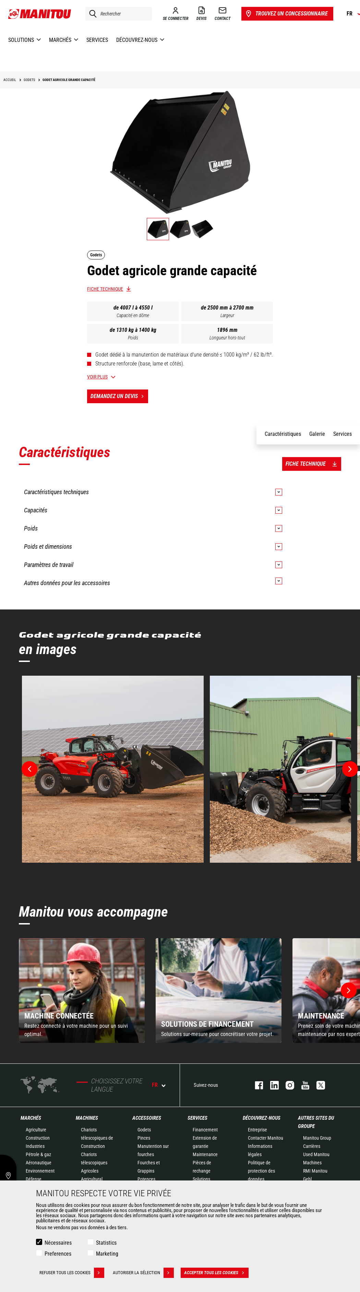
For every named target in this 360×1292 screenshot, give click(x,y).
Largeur (227, 315)
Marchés (31, 1118)
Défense (33, 1179)
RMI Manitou (315, 1171)
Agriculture (36, 1129)
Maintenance (205, 1154)
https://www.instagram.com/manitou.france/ (286, 1085)
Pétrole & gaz (38, 1154)
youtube (302, 1085)
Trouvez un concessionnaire (286, 14)
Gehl (307, 1179)
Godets (144, 1129)
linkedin (271, 1085)
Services (197, 1118)
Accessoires (146, 1118)
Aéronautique (38, 1162)
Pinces (143, 1138)
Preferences (58, 1253)
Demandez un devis (119, 396)
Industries (35, 1146)
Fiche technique (105, 289)
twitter (317, 1085)
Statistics (106, 1242)
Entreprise (257, 1129)
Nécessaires (58, 1242)
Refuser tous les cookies (71, 1273)
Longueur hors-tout (227, 337)
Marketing (107, 1253)
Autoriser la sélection (143, 1273)
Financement (205, 1129)
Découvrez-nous (261, 1118)
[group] (82, 990)
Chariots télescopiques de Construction (97, 1138)
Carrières (311, 1146)
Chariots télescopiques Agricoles (94, 1163)
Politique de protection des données (261, 1171)
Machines (87, 1118)
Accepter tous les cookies (216, 1273)
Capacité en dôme (133, 315)
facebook (255, 1085)
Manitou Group (317, 1138)
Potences (146, 1179)
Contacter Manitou (265, 1138)
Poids (133, 337)
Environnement (40, 1171)
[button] (349, 990)
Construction (38, 1138)
